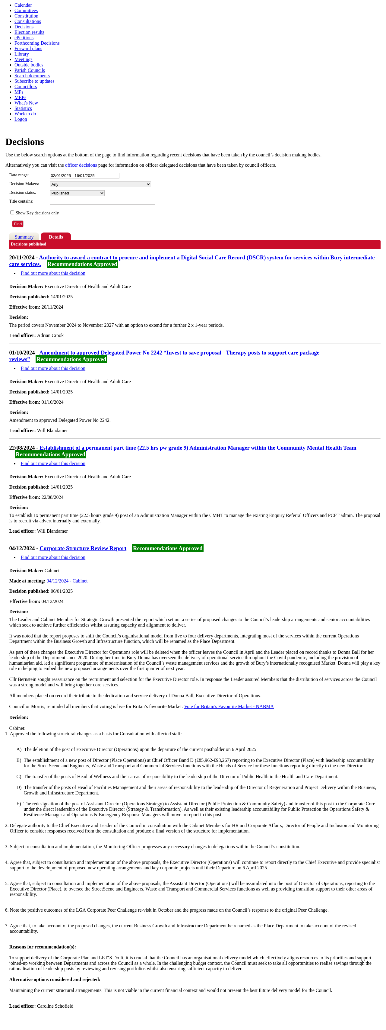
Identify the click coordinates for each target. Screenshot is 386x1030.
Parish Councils (29, 70)
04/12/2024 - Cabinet (66, 580)
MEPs (20, 97)
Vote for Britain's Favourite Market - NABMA (229, 706)
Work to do (25, 113)
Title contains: (21, 201)
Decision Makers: (24, 183)
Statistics (23, 108)
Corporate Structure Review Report (83, 548)
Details (56, 236)
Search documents (32, 75)
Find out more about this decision (53, 273)
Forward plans (28, 48)
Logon (20, 119)
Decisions (23, 26)
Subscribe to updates (34, 81)
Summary (24, 236)
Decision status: (22, 192)
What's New (26, 102)
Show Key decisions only (37, 213)
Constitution (26, 15)
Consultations (27, 21)
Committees (26, 10)
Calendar (23, 5)
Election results (29, 32)
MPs (18, 92)
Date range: (19, 175)
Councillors (25, 86)
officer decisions (81, 165)
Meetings (23, 59)
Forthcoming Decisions (37, 43)
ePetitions (23, 37)
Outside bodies (28, 64)
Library (21, 53)
